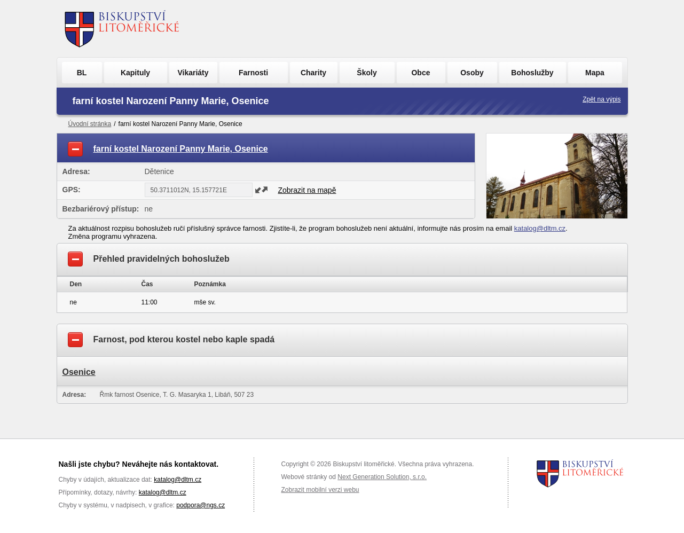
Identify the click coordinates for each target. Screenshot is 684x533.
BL (82, 72)
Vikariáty (192, 72)
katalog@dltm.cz (539, 228)
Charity (313, 72)
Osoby (472, 72)
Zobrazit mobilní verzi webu (320, 489)
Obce (420, 72)
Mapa (594, 72)
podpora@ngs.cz (200, 505)
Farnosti (253, 72)
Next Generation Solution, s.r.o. (382, 477)
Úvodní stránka (90, 124)
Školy (366, 72)
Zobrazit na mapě (307, 190)
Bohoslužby (532, 72)
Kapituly (135, 72)
